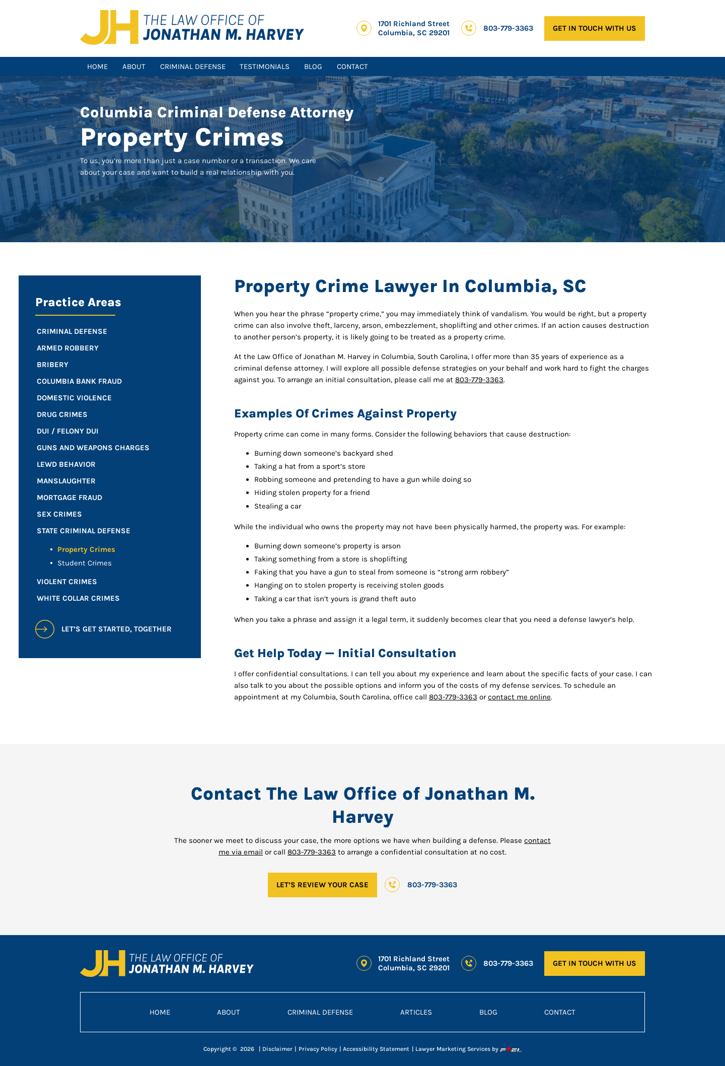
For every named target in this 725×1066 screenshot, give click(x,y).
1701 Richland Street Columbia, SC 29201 (414, 28)
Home (97, 66)
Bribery (52, 364)
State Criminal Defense (83, 530)
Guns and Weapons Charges (93, 447)
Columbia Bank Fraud (79, 381)
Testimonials (264, 66)
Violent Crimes (67, 581)
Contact (352, 66)
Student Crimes (84, 562)
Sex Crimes (59, 514)
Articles (416, 1012)
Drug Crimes (62, 414)
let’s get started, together (103, 629)
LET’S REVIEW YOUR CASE (322, 884)
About (134, 66)
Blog (313, 66)
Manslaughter (66, 480)
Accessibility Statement (376, 1048)
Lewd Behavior (66, 464)
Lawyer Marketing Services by (468, 1049)
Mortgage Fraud (69, 497)
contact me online (519, 696)
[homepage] (192, 28)
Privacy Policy (318, 1048)
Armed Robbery (68, 347)
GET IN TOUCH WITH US (594, 28)
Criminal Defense (193, 66)
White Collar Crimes (78, 598)
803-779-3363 (508, 28)
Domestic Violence (74, 397)
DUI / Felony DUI (68, 431)
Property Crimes (86, 549)
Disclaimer (277, 1048)
